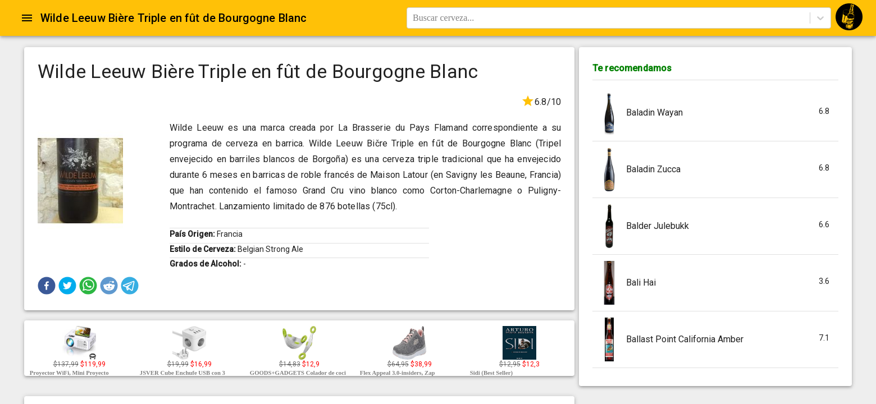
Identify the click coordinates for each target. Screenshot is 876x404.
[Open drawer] (26, 17)
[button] (47, 286)
